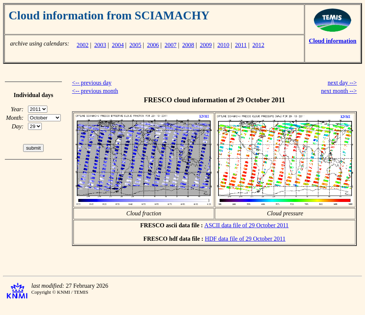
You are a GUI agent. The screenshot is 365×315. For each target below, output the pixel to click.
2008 (188, 45)
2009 (206, 45)
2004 (118, 45)
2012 (258, 45)
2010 (223, 45)
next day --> (342, 82)
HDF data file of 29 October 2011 (245, 239)
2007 (171, 45)
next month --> (339, 91)
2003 (100, 45)
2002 (82, 45)
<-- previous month (95, 91)
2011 (240, 45)
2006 (153, 45)
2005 (135, 45)
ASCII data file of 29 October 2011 (246, 225)
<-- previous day (91, 82)
